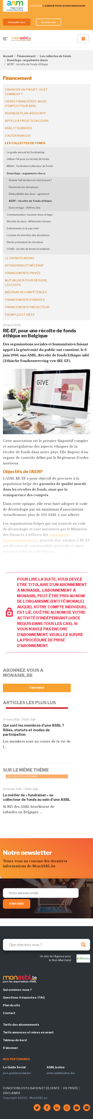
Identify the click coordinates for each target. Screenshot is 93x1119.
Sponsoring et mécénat (24, 265)
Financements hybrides (25, 300)
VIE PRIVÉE (70, 1088)
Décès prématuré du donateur (25, 242)
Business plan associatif (25, 113)
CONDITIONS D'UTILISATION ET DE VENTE (31, 1088)
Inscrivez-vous (48, 22)
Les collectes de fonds (55, 56)
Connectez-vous (16, 22)
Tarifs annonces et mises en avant (28, 1032)
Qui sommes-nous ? (17, 990)
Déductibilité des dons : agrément (29, 193)
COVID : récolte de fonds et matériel (28, 248)
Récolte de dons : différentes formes (29, 221)
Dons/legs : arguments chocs (27, 60)
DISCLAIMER (11, 1093)
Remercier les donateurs (23, 187)
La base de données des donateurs (28, 235)
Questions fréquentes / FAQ (24, 997)
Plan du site (11, 1005)
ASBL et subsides (18, 128)
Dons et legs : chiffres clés (24, 207)
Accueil (8, 56)
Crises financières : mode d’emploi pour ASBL (26, 104)
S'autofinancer (17, 136)
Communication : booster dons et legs (29, 214)
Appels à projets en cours (27, 121)
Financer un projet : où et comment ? (26, 92)
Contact (9, 1013)
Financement (26, 56)
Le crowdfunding (19, 258)
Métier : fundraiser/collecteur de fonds (30, 166)
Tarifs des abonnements (21, 1024)
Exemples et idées (20, 314)
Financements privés (22, 273)
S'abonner (37, 687)
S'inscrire (16, 903)
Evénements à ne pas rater (23, 228)
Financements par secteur (27, 307)
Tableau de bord (15, 1040)
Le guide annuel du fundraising (25, 152)
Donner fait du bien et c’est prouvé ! (30, 180)
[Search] (46, 945)
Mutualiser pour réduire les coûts (26, 283)
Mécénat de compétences (26, 292)
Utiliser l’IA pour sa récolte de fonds (28, 159)
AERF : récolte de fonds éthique (30, 200)
